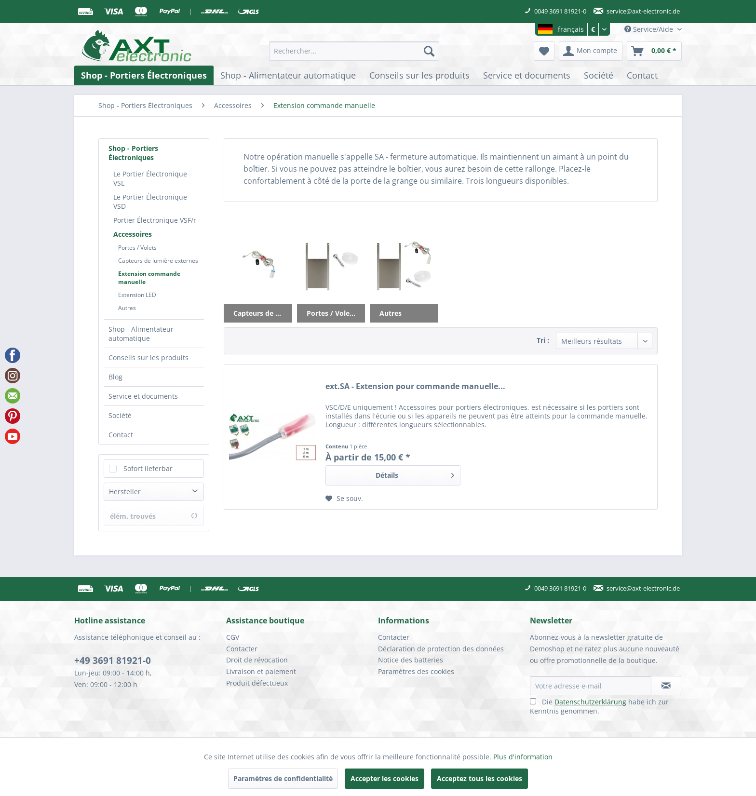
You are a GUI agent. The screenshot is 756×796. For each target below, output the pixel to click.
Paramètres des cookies (416, 671)
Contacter (241, 648)
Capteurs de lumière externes (158, 260)
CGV (232, 637)
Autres (127, 308)
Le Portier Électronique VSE (150, 178)
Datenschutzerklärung (590, 701)
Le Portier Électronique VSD (150, 201)
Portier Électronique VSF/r (154, 220)
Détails (415, 474)
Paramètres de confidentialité (283, 778)
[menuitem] (354, 51)
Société (120, 415)
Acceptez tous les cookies (479, 778)
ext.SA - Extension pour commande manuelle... (415, 386)
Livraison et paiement (261, 671)
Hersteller (125, 491)
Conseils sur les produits (148, 357)
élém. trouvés (154, 516)
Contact (120, 434)
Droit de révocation (257, 659)
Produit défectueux (257, 683)
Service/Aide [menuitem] (649, 29)
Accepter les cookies (384, 778)
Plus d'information (523, 756)
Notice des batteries (410, 659)
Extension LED (137, 295)
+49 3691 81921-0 (112, 660)
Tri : (543, 340)
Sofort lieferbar (148, 468)
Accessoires (132, 234)
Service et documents (143, 396)
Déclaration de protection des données (441, 648)
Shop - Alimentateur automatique (141, 333)
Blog (115, 376)
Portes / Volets (137, 247)
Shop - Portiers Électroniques (133, 153)
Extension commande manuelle (149, 278)
